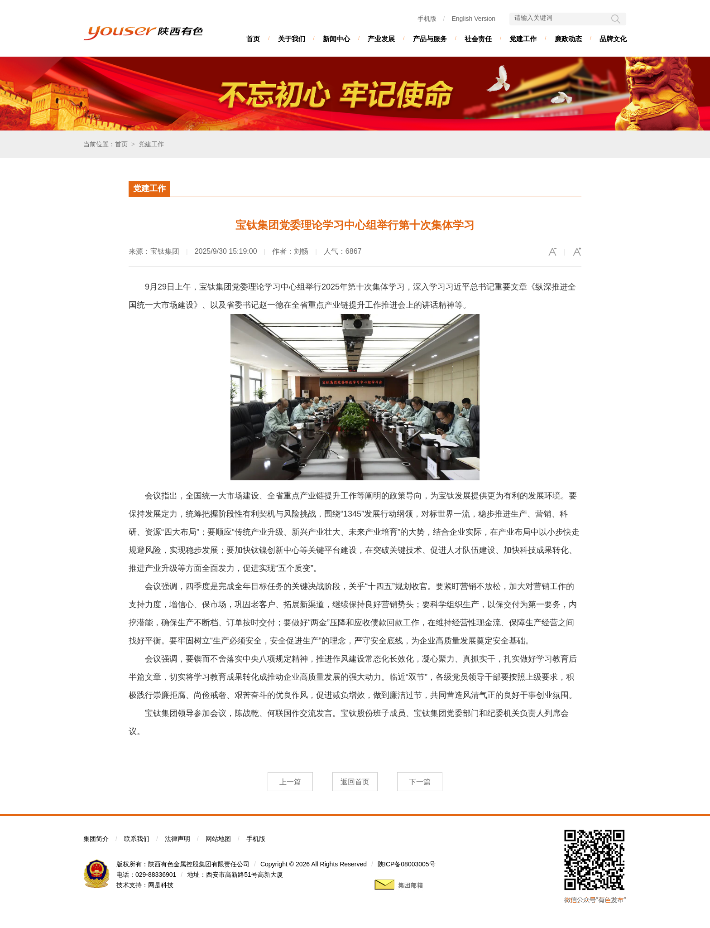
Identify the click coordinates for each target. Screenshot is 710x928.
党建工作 (523, 39)
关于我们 (291, 39)
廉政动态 (568, 39)
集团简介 (96, 838)
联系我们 (136, 838)
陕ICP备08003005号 (407, 864)
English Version (473, 18)
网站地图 (218, 838)
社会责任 (478, 39)
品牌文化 (613, 39)
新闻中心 (336, 39)
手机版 (427, 18)
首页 (253, 39)
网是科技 (160, 885)
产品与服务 (430, 39)
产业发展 (381, 39)
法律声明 (177, 838)
